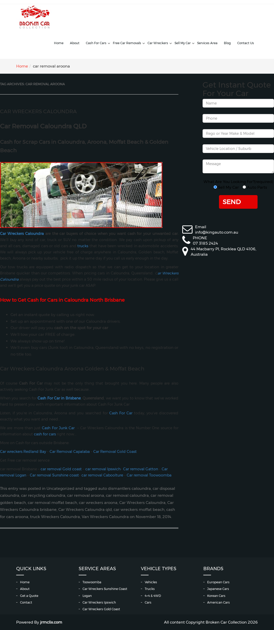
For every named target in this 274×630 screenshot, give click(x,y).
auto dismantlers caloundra (124, 488)
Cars (148, 602)
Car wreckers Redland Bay (23, 451)
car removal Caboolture (102, 475)
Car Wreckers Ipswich (99, 602)
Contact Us (245, 43)
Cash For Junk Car (58, 428)
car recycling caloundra (43, 495)
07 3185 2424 (205, 243)
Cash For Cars (96, 43)
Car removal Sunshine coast (54, 475)
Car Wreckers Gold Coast (101, 609)
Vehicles (151, 582)
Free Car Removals (127, 43)
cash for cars (45, 434)
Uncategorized (60, 488)
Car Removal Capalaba (70, 451)
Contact (26, 602)
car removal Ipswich (103, 469)
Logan (87, 596)
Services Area (207, 43)
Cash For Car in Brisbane (59, 398)
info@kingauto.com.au (216, 232)
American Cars (218, 602)
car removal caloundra (127, 495)
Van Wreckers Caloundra (105, 516)
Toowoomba (92, 582)
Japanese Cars (218, 589)
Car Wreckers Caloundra (38, 111)
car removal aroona (85, 495)
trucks (82, 246)
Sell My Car (183, 43)
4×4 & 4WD (153, 596)
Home (58, 43)
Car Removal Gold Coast (115, 451)
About (74, 43)
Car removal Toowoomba (149, 475)
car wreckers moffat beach (139, 509)
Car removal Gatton (140, 469)
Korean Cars (216, 596)
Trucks (150, 589)
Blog (227, 43)
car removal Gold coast (61, 469)
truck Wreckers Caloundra (55, 516)
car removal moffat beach (52, 502)
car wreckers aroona (98, 502)
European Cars (218, 582)
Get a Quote (29, 596)
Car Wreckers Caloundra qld (85, 509)
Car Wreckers (158, 43)
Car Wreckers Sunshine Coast (105, 589)
